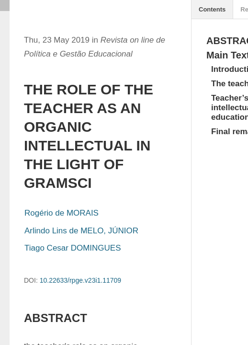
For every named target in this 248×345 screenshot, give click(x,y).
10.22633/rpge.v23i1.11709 (80, 280)
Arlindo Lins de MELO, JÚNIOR (81, 230)
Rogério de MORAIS (61, 213)
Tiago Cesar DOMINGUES (72, 248)
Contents (212, 9)
